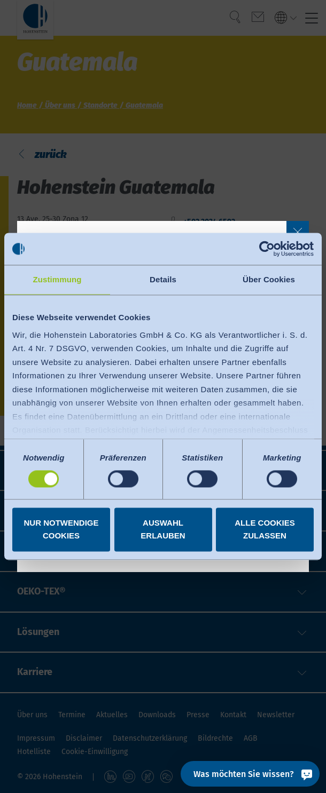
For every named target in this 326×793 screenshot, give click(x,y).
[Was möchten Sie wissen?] (250, 774)
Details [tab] (163, 279)
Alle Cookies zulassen (265, 530)
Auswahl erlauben (163, 530)
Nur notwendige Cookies (61, 530)
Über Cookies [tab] (269, 279)
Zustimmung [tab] (57, 279)
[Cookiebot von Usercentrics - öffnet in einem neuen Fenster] (267, 249)
